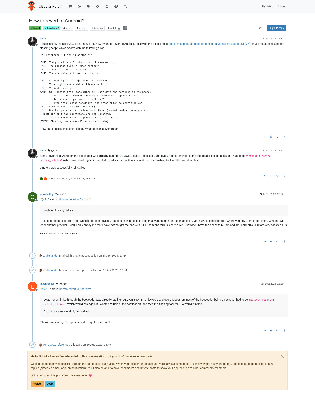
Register (37, 383)
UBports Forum (51, 6)
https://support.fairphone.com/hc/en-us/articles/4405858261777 (209, 43)
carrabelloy (46, 194)
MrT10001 (49, 344)
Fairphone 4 (51, 28)
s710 (43, 38)
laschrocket (47, 283)
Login (50, 383)
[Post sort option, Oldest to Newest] (260, 28)
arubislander (50, 255)
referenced (63, 344)
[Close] (282, 356)
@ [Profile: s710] (44, 199)
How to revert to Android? (75, 199)
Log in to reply (276, 28)
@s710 (53, 150)
